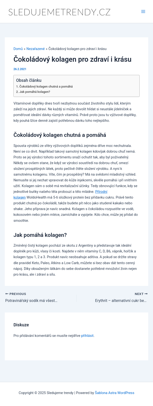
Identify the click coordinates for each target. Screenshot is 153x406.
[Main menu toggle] (143, 11)
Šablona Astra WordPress (114, 393)
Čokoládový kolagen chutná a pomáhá (46, 86)
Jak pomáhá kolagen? (34, 92)
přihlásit (87, 336)
